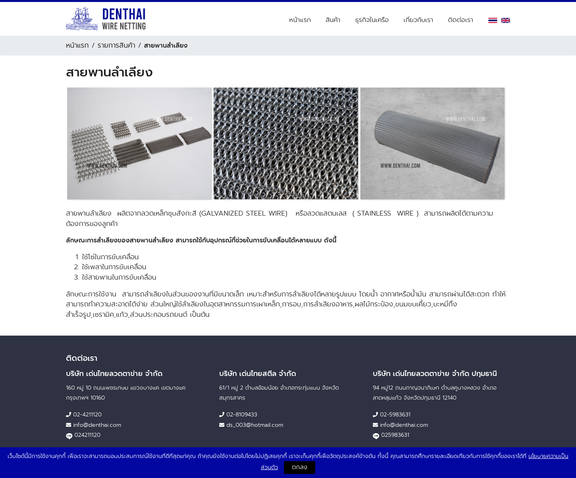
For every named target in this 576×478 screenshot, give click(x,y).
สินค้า (333, 19)
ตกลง (299, 467)
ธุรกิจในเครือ (372, 19)
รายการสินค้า (116, 45)
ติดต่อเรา (460, 19)
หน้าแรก (300, 19)
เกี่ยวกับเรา (418, 19)
